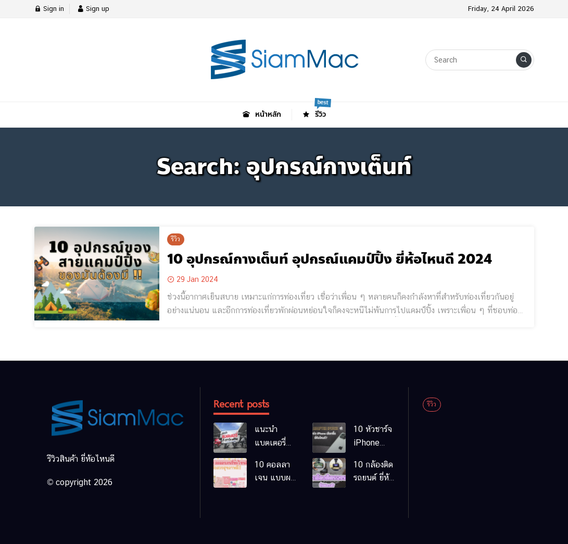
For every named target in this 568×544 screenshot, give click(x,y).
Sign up (93, 9)
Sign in (49, 9)
